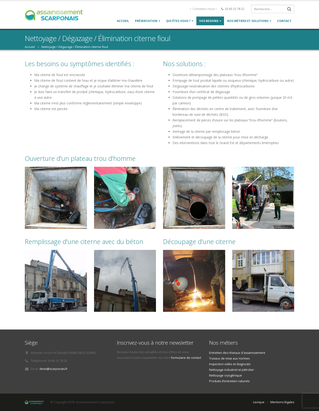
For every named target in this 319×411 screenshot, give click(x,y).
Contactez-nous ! (203, 9)
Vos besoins (208, 21)
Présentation (146, 21)
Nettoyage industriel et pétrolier (231, 370)
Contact (284, 21)
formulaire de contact (186, 358)
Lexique (258, 402)
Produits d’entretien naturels (229, 381)
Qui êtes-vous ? (178, 21)
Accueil (123, 21)
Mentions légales (282, 402)
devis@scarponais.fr (53, 369)
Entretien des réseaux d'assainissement (238, 353)
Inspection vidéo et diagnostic (230, 364)
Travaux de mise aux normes (229, 358)
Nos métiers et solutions (247, 21)
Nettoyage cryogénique (225, 375)
